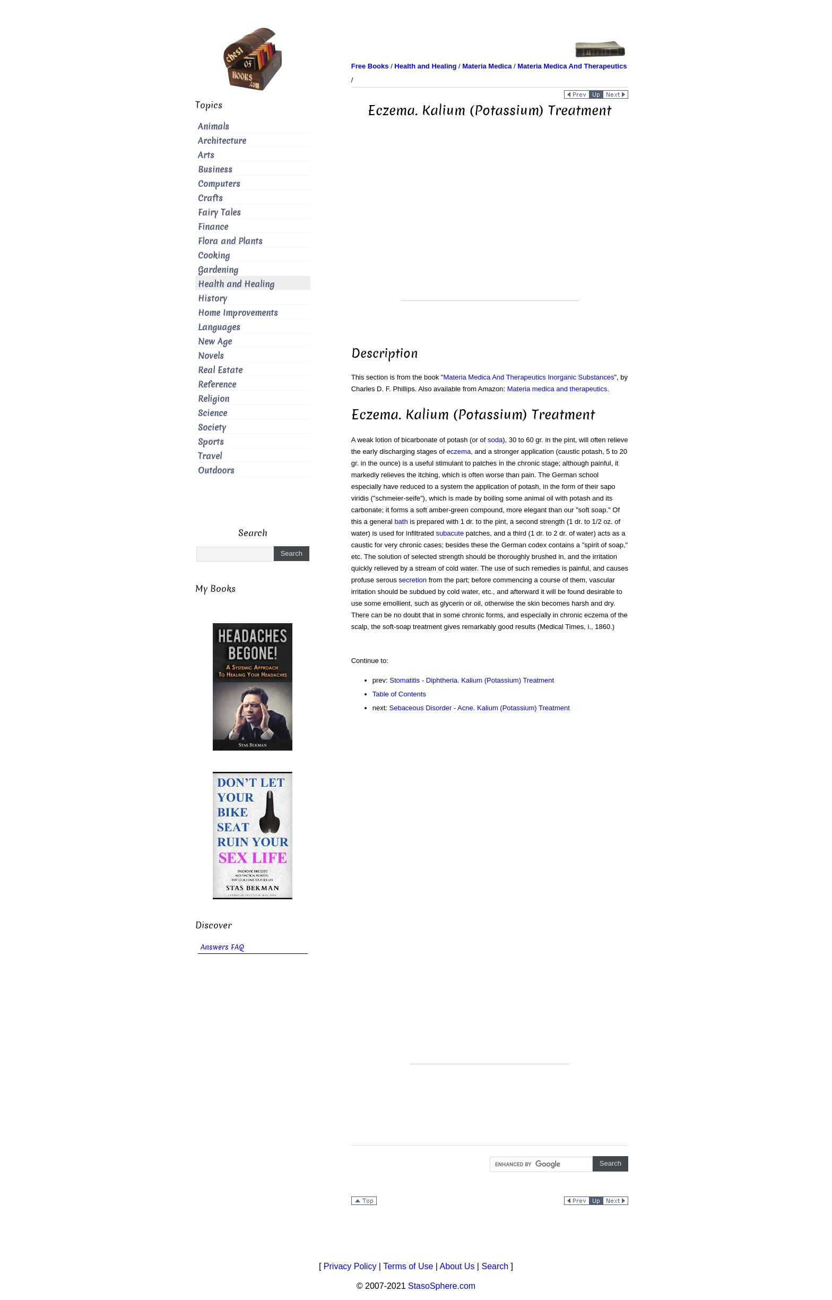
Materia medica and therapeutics (557, 389)
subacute (450, 533)
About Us (457, 1266)
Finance (213, 227)
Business (215, 169)
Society (212, 427)
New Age (215, 341)
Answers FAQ (222, 947)
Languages (219, 327)
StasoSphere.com (441, 1285)
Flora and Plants (230, 241)
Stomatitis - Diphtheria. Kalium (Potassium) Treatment (471, 680)
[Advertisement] (490, 226)
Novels (211, 355)
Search (494, 1266)
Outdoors (216, 470)
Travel (210, 456)
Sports (211, 441)
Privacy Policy (350, 1266)
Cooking (214, 255)
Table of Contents (399, 694)
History (212, 298)
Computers (219, 184)
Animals (213, 126)
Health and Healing (236, 284)
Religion (213, 398)
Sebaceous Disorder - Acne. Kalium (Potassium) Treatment (479, 708)
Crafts (210, 198)
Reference (217, 384)
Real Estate (220, 370)
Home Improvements (238, 312)
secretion (412, 580)
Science (212, 413)
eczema (459, 451)
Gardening (218, 270)
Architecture (222, 141)
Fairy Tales (219, 212)
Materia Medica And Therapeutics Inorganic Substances (528, 377)
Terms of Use (408, 1266)
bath (401, 522)
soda (495, 440)
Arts (206, 155)
